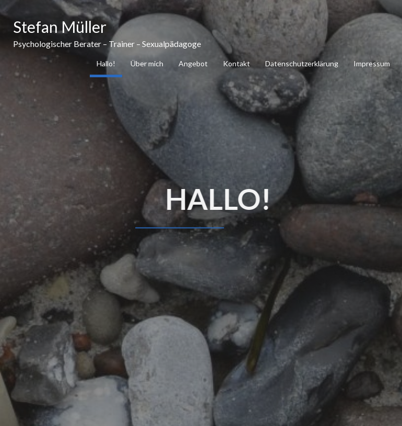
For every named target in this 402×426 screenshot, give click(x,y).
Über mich (147, 63)
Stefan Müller (60, 26)
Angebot (193, 63)
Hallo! (106, 63)
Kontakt (236, 63)
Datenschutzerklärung (301, 63)
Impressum (371, 63)
